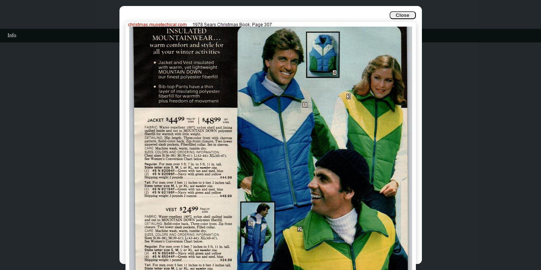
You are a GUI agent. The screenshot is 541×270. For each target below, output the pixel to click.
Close (402, 15)
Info (12, 35)
